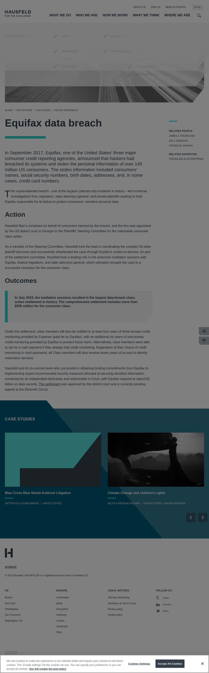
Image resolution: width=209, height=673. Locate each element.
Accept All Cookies (170, 664)
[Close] (202, 664)
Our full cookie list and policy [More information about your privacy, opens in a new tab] (47, 669)
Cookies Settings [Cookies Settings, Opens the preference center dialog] (139, 664)
